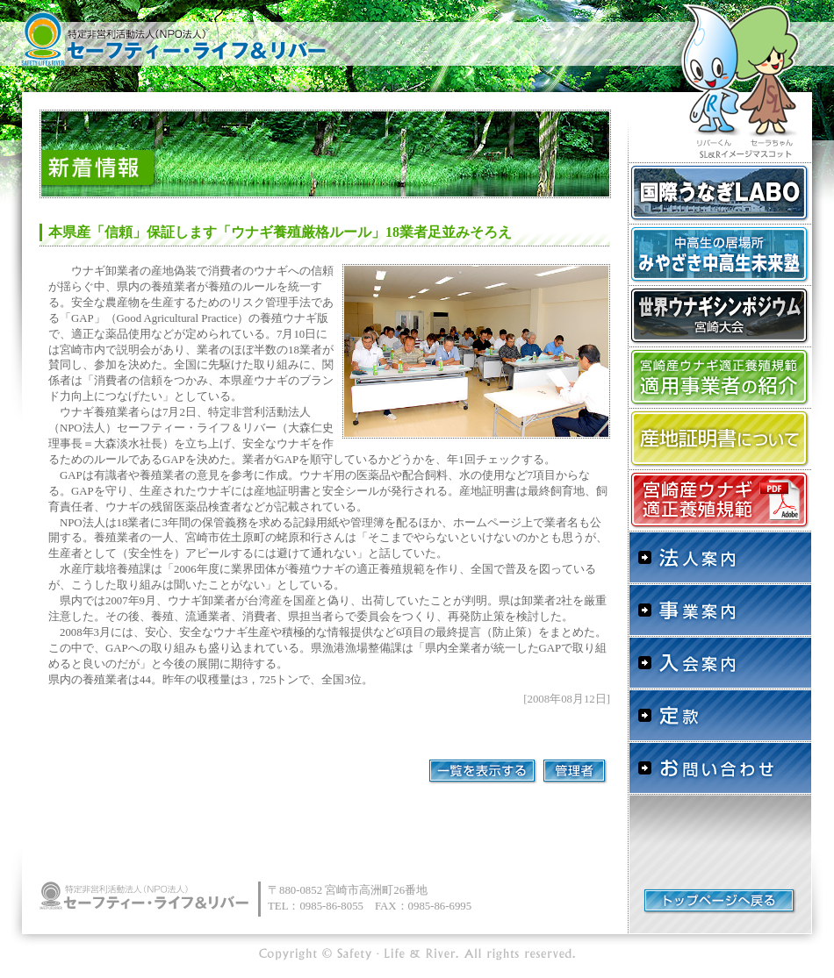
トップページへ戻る (720, 901)
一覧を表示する (483, 771)
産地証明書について (720, 438)
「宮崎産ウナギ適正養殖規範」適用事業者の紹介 (720, 377)
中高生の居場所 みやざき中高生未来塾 (720, 254)
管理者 (575, 771)
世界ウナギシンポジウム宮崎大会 (720, 315)
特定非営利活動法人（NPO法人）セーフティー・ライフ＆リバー (171, 35)
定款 (720, 715)
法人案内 (720, 557)
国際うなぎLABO (720, 193)
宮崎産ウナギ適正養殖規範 (720, 500)
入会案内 (720, 662)
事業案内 (720, 609)
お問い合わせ (720, 767)
